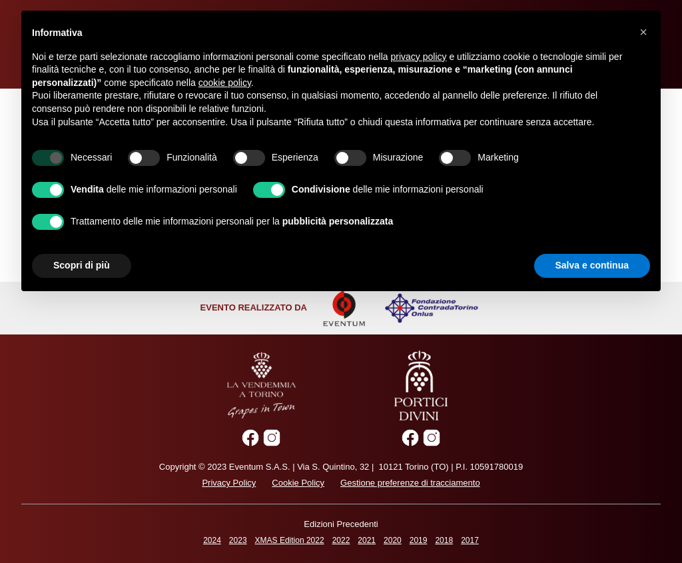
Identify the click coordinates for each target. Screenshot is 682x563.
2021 (367, 540)
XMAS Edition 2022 (289, 540)
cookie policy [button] (224, 82)
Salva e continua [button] (592, 265)
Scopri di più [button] (81, 265)
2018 (444, 540)
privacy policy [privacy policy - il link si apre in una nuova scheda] (419, 56)
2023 (238, 540)
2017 (470, 540)
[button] (643, 32)
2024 (212, 540)
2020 (393, 540)
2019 (419, 540)
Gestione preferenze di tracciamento (410, 483)
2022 (341, 540)
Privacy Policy (229, 483)
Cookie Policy (298, 483)
